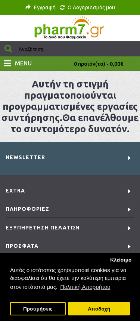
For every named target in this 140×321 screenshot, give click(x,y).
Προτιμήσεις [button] (38, 309)
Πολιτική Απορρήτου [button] (85, 287)
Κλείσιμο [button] (120, 260)
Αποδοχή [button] (99, 309)
